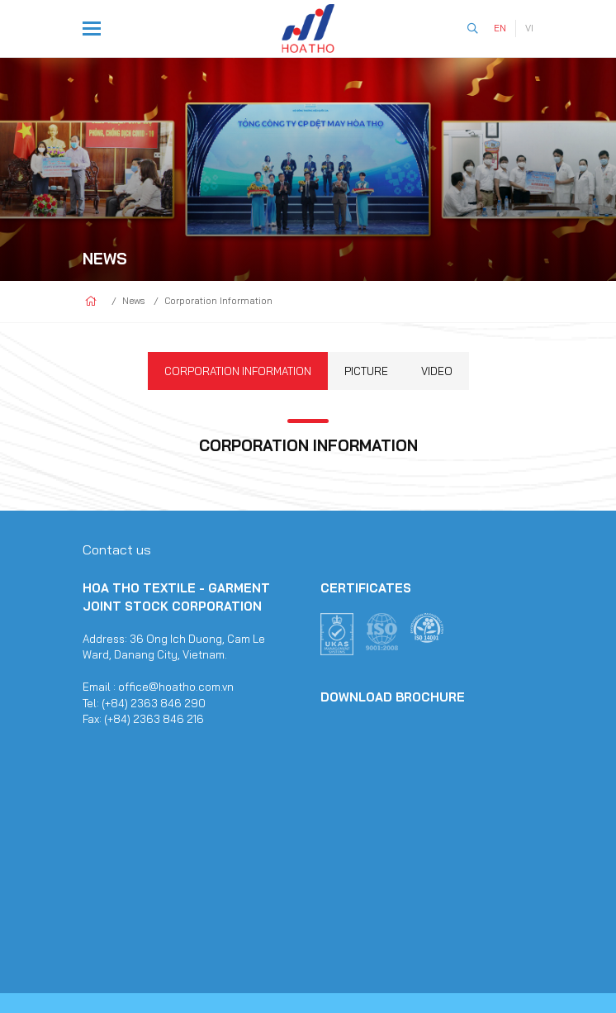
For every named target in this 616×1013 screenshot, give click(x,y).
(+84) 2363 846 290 (154, 703)
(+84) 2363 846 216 (154, 718)
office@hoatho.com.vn (176, 686)
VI (529, 28)
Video (437, 371)
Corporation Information (237, 371)
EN (500, 28)
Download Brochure (392, 697)
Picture (366, 371)
